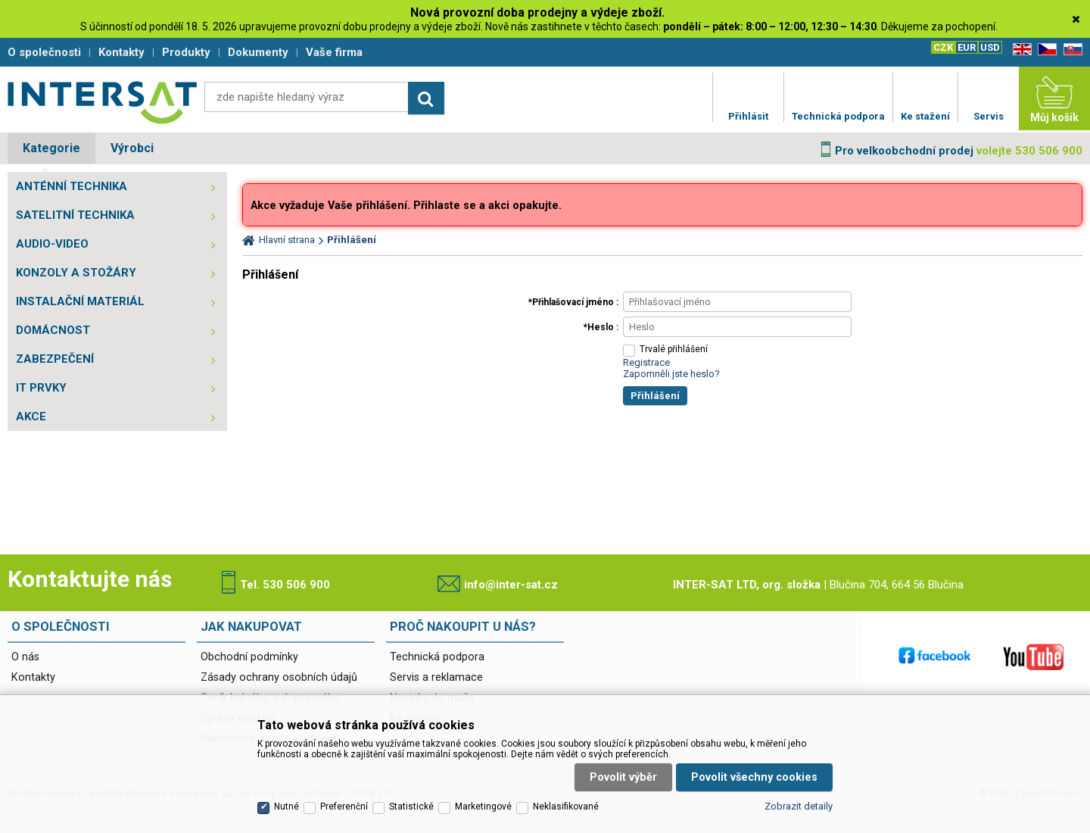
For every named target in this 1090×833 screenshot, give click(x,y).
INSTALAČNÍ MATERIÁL (80, 301)
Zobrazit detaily (799, 806)
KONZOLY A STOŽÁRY (76, 272)
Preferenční (344, 806)
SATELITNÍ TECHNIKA (75, 215)
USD (990, 47)
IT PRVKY (41, 388)
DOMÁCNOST (53, 330)
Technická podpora (437, 656)
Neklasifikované (566, 806)
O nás (25, 656)
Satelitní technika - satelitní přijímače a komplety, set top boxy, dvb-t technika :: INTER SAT (102, 102)
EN (1020, 49)
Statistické (411, 806)
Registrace (646, 362)
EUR (967, 47)
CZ (1045, 49)
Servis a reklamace (436, 677)
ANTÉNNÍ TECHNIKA (71, 186)
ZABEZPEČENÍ (55, 359)
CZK (943, 47)
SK (1070, 49)
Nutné (286, 806)
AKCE (31, 416)
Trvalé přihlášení (674, 349)
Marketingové (483, 806)
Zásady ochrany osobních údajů (279, 677)
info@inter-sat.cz (511, 584)
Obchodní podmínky (249, 656)
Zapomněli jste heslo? (671, 373)
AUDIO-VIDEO (52, 244)
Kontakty (33, 677)
